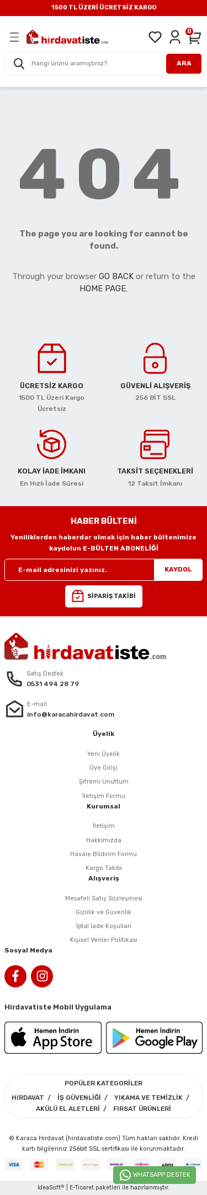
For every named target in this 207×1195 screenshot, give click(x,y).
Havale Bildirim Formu (103, 854)
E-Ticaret (82, 1187)
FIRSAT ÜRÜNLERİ (142, 1108)
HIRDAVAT (28, 1097)
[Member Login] (175, 37)
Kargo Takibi (104, 868)
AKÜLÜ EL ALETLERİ (68, 1108)
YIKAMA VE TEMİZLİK (148, 1097)
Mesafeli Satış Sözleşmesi (103, 898)
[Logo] (67, 37)
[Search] (103, 63)
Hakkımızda (103, 840)
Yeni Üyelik (103, 754)
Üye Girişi (103, 767)
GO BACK (116, 276)
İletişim (104, 826)
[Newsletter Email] (103, 570)
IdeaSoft (51, 1188)
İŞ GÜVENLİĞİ (79, 1097)
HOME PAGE (102, 288)
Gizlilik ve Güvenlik (103, 912)
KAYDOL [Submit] (178, 569)
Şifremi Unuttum (104, 781)
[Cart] (195, 37)
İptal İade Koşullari (103, 926)
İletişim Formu (103, 796)
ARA (184, 63)
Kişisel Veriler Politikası (103, 940)
